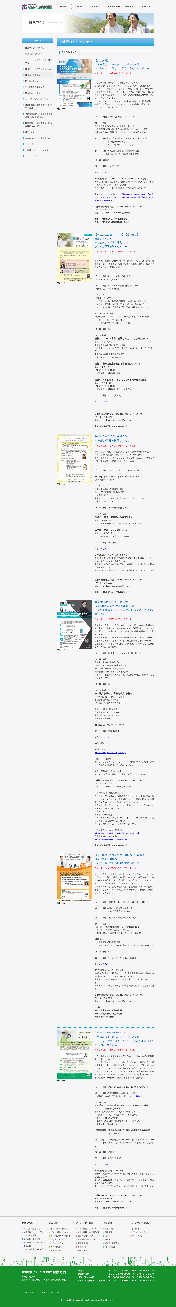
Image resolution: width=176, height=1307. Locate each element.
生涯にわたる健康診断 (34, 87)
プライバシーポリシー (141, 1232)
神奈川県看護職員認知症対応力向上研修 (38, 106)
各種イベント (56, 1250)
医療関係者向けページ (87, 1243)
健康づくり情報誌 (33, 132)
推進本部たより (84, 1250)
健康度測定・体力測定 (34, 48)
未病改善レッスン (33, 93)
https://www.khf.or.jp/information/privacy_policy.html (117, 833)
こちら (106, 172)
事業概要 (108, 1232)
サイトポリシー (138, 1236)
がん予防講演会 (57, 1247)
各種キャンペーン (85, 1247)
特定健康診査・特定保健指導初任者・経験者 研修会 (38, 115)
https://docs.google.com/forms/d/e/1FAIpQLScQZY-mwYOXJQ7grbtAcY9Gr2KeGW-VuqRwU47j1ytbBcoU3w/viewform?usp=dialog (124, 197)
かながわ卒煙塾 (57, 1240)
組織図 (107, 1240)
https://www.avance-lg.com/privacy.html (111, 839)
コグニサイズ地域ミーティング (38, 99)
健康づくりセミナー (34, 75)
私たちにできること (32, 1229)
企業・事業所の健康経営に (34, 1249)
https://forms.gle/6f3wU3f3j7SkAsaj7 (110, 753)
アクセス (108, 1250)
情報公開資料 (110, 1247)
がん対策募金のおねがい (61, 1232)
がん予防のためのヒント (61, 1236)
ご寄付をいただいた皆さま (36, 150)
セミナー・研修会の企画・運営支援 (38, 61)
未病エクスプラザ (33, 156)
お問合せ (135, 1229)
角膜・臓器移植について (88, 1229)
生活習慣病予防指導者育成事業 (38, 138)
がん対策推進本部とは (60, 1229)
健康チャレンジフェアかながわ (38, 69)
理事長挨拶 (109, 1229)
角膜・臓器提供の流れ (87, 1240)
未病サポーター (32, 144)
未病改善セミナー (33, 81)
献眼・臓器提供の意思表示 (88, 1232)
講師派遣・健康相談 (34, 54)
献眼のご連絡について (87, 1236)
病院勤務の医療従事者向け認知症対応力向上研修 (38, 124)
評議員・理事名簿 (112, 1243)
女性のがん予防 (57, 1243)
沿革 (107, 1236)
